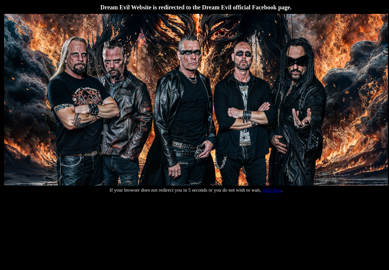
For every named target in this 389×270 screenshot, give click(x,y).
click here (271, 190)
